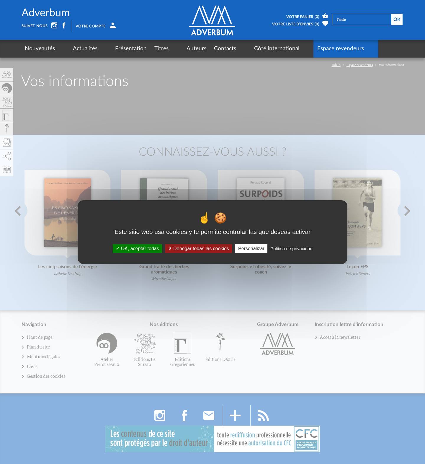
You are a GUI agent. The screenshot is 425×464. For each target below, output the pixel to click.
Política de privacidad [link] (291, 248)
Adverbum (46, 13)
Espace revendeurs (289, 48)
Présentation (110, 48)
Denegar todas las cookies (198, 248)
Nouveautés (40, 48)
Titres (141, 48)
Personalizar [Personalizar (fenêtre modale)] (251, 248)
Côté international (235, 48)
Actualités (75, 48)
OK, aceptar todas (137, 248)
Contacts (194, 48)
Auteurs (166, 48)
